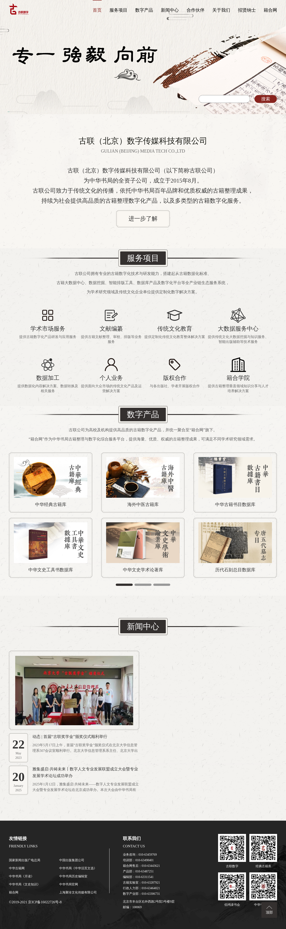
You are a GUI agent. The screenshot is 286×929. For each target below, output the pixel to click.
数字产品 (144, 10)
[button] (124, 585)
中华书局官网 (68, 884)
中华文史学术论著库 (143, 569)
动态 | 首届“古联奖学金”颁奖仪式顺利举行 (69, 736)
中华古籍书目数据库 (235, 504)
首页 (97, 10)
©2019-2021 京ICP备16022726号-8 (35, 902)
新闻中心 (170, 10)
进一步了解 (143, 218)
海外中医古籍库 (143, 504)
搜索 (265, 98)
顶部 (269, 912)
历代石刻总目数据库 (235, 569)
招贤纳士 (247, 10)
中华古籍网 (17, 868)
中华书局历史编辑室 (73, 876)
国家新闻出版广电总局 (24, 860)
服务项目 (118, 10)
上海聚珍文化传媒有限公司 (78, 892)
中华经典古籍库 (50, 504)
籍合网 (270, 10)
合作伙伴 (195, 10)
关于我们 (221, 10)
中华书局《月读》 (21, 876)
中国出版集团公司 (71, 860)
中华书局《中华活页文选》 (78, 868)
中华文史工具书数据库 (50, 569)
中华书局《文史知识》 (24, 884)
